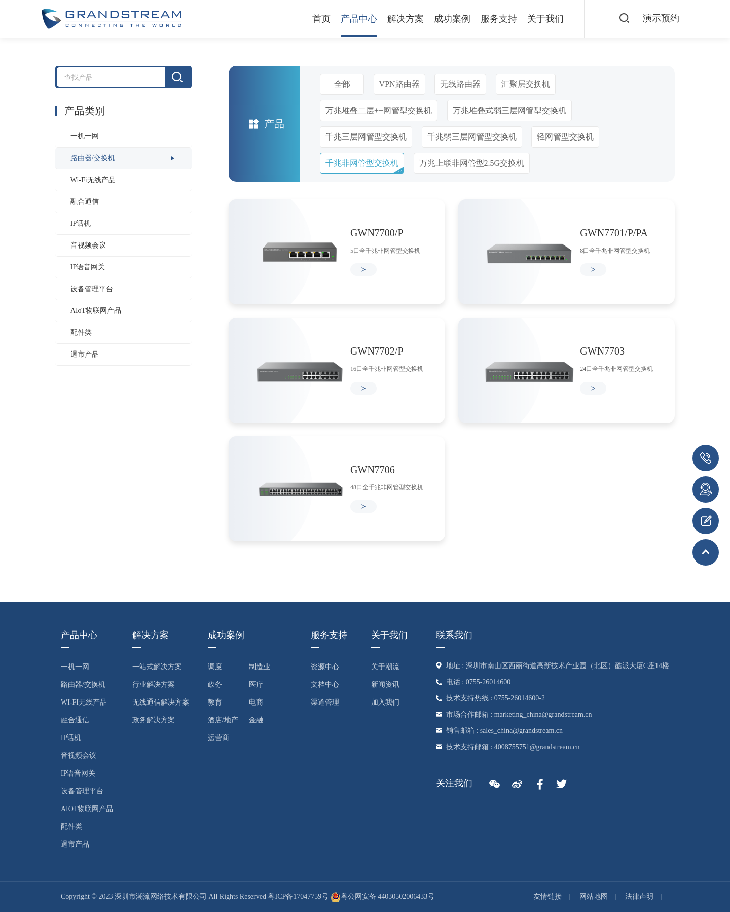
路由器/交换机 (92, 158)
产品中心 (359, 19)
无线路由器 (460, 84)
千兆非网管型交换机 (361, 163)
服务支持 (499, 19)
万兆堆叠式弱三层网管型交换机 (509, 110)
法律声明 (639, 896)
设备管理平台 (91, 289)
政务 (215, 684)
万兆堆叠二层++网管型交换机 (378, 110)
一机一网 (84, 136)
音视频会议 (88, 245)
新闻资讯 (385, 684)
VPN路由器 (399, 84)
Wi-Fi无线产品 (93, 180)
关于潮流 (385, 667)
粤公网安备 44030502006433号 (383, 896)
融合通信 (84, 201)
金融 (256, 720)
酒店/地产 (223, 720)
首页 (321, 19)
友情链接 (547, 896)
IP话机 (80, 223)
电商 (256, 702)
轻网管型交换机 (565, 136)
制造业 (259, 667)
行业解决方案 (153, 684)
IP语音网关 (87, 267)
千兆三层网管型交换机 (366, 136)
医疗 (256, 684)
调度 (215, 667)
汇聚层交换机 (525, 84)
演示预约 (661, 18)
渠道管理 (325, 702)
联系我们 (454, 635)
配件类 (81, 332)
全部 (342, 84)
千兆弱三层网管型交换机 (472, 136)
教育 (215, 702)
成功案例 (452, 19)
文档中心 (325, 684)
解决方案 (405, 19)
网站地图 (593, 896)
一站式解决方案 (157, 667)
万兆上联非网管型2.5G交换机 (472, 163)
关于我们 (545, 19)
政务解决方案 (153, 720)
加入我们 (385, 702)
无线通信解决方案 (160, 702)
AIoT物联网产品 (95, 310)
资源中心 (325, 667)
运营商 (218, 738)
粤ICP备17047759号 (298, 896)
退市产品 (84, 354)
